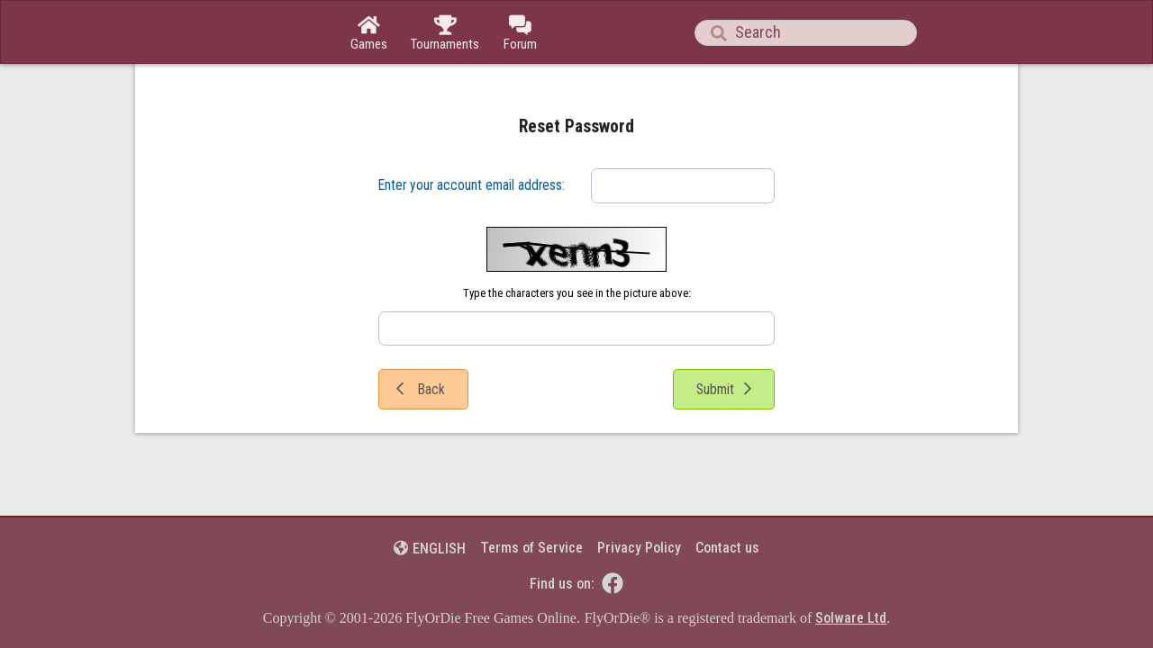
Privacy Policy (639, 547)
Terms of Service (531, 547)
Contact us (727, 547)
